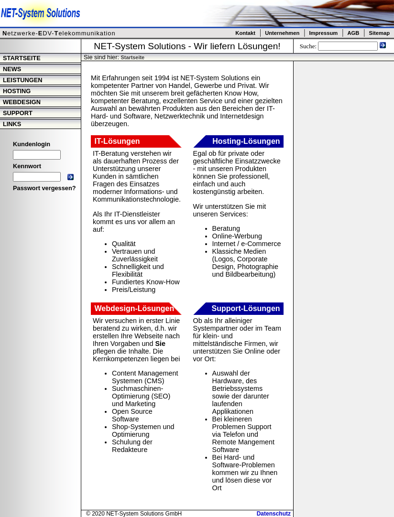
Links (12, 124)
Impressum (323, 33)
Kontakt (245, 33)
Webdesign (22, 102)
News (12, 69)
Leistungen (22, 80)
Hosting (17, 91)
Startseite (22, 58)
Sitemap (379, 33)
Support (18, 113)
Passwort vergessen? (44, 188)
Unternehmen (282, 33)
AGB (353, 33)
